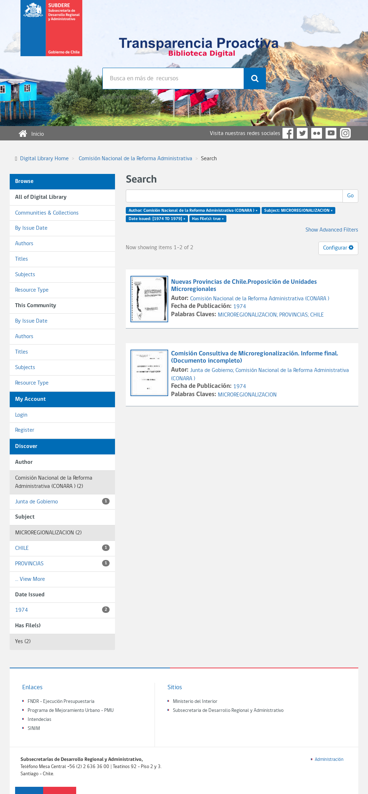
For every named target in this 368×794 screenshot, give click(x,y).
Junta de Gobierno (62, 501)
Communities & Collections (47, 213)
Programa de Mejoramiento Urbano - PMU (71, 710)
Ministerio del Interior (195, 701)
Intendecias (39, 719)
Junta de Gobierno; (212, 370)
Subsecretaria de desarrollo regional (51, 34)
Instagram (345, 133)
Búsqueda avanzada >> (129, 97)
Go (350, 196)
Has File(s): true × (208, 219)
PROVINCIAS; (294, 315)
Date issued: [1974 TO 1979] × (157, 219)
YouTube (331, 133)
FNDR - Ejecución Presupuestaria (61, 701)
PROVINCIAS (62, 563)
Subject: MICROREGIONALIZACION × (298, 210)
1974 (62, 609)
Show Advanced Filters (331, 230)
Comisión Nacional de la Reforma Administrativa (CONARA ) (259, 299)
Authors (24, 244)
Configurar (338, 248)
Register (24, 430)
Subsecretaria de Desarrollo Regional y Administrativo (228, 710)
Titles (21, 259)
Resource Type (32, 290)
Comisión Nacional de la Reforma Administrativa (135, 159)
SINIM (34, 728)
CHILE (62, 547)
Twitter (302, 133)
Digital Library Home (44, 159)
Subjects (25, 275)
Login (21, 415)
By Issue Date (31, 228)
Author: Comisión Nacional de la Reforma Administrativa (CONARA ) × (193, 210)
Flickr (316, 133)
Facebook (287, 133)
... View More (30, 579)
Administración (329, 759)
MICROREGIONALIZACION (247, 395)
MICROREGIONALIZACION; (248, 315)
